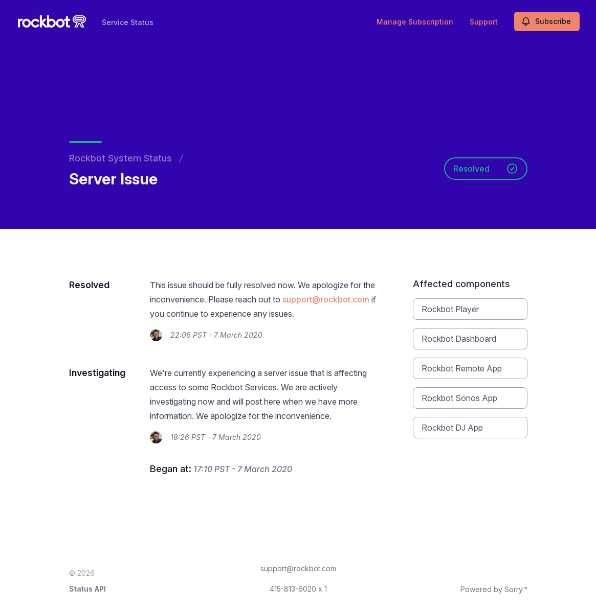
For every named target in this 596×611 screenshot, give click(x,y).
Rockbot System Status (120, 158)
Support (484, 21)
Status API (87, 588)
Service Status (127, 22)
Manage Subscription (415, 21)
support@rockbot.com (325, 299)
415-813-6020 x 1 (298, 588)
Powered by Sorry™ (493, 589)
